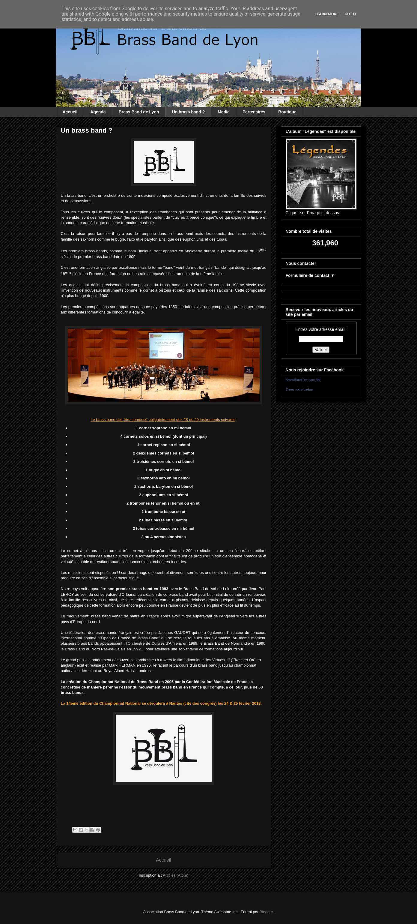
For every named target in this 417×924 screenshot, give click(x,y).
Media (224, 112)
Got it (350, 14)
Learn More (327, 14)
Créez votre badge (299, 389)
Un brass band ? (188, 112)
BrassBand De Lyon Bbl (303, 380)
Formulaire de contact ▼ (310, 275)
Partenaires (254, 112)
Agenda (98, 112)
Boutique (287, 112)
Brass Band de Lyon (139, 112)
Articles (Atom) (175, 875)
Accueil (70, 112)
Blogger (266, 912)
